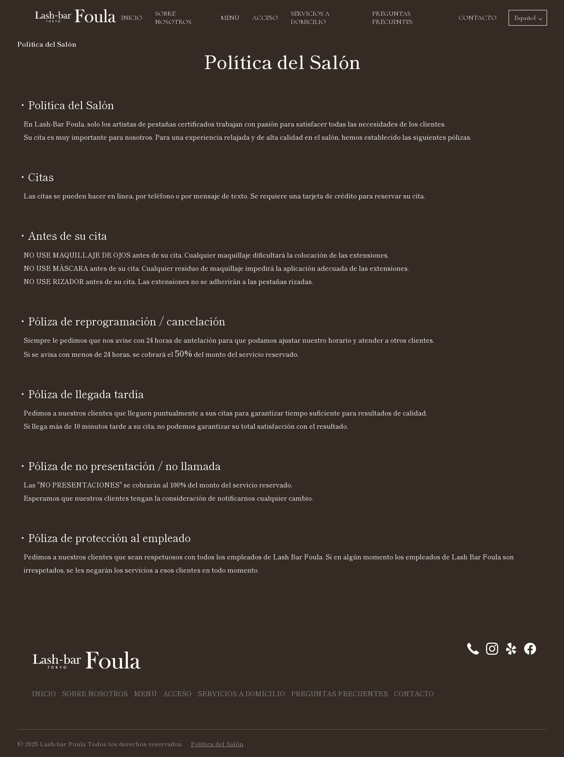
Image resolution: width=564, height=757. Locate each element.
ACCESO (265, 18)
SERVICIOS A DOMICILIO (310, 18)
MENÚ (230, 18)
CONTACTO (478, 18)
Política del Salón (217, 743)
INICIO (131, 18)
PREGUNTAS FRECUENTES (392, 18)
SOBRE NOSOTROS (173, 18)
